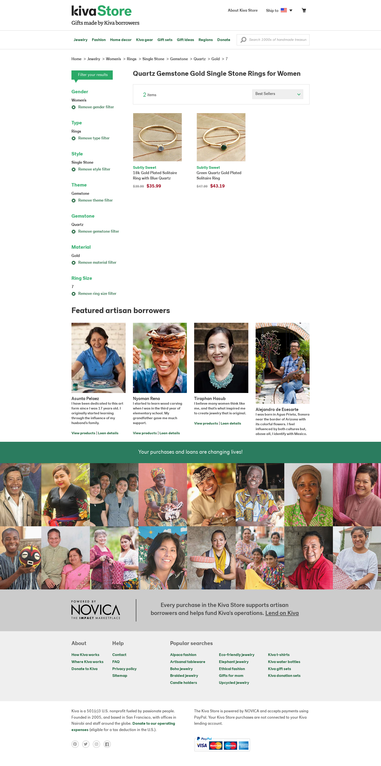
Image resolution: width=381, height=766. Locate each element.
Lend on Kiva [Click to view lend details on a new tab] (282, 613)
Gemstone (80, 194)
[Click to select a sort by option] (277, 94)
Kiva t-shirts (279, 655)
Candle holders (183, 683)
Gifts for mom (231, 676)
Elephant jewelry (234, 662)
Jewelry (80, 40)
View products (83, 433)
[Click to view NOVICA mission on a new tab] (95, 610)
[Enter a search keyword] (273, 39)
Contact (119, 655)
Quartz (77, 225)
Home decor (121, 40)
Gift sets (165, 40)
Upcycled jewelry (234, 683)
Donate (223, 40)
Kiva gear (144, 40)
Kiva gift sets (279, 669)
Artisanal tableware (187, 662)
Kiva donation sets (284, 676)
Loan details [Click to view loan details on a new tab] (108, 433)
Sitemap (119, 676)
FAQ (116, 662)
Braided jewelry (184, 676)
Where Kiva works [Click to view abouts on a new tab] (87, 662)
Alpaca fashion (183, 655)
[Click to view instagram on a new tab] (98, 744)
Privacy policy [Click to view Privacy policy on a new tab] (124, 669)
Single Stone (82, 163)
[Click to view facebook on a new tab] (108, 744)
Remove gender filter (92, 107)
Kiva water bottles (284, 662)
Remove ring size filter (93, 294)
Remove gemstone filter (95, 232)
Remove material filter (93, 263)
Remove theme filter (92, 201)
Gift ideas (185, 40)
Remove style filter (90, 169)
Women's (79, 100)
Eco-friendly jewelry (236, 655)
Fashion (99, 40)
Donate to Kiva (84, 669)
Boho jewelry (181, 669)
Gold (75, 256)
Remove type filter (90, 138)
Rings (76, 132)
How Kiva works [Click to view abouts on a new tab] (85, 655)
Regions (206, 40)
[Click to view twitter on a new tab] (87, 744)
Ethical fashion (232, 669)
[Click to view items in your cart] (304, 11)
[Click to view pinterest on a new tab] (76, 744)
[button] (243, 41)
